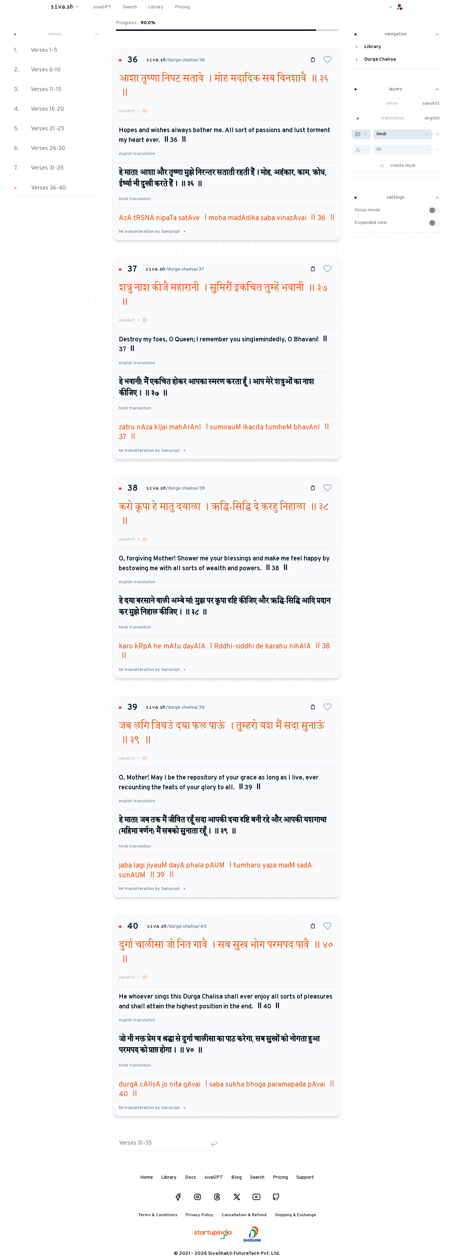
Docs (190, 1177)
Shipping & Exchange (295, 1215)
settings (397, 197)
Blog (236, 1177)
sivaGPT (214, 1177)
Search (257, 1177)
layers (397, 89)
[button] (56, 113)
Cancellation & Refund (244, 1215)
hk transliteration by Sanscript (152, 231)
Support (305, 1177)
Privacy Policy (199, 1215)
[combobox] (361, 134)
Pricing (280, 1177)
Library (169, 1177)
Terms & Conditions (157, 1215)
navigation (397, 34)
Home (146, 1177)
